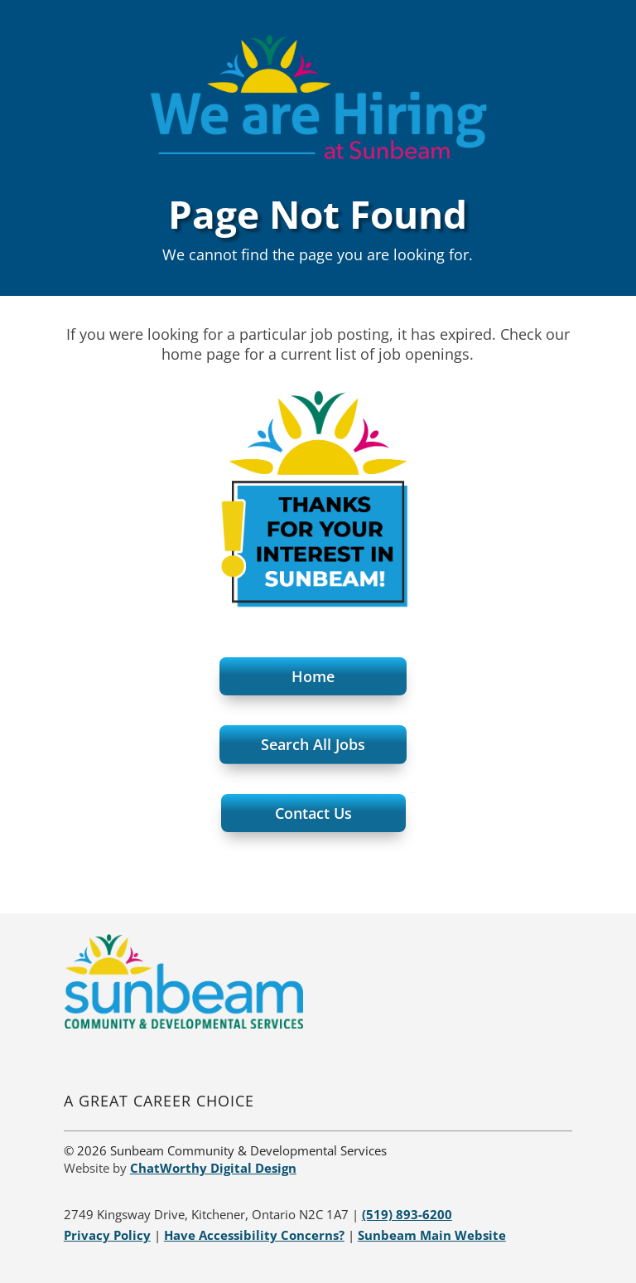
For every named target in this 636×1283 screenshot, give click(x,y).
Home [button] (313, 676)
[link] (183, 1024)
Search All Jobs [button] (313, 744)
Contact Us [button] (313, 813)
